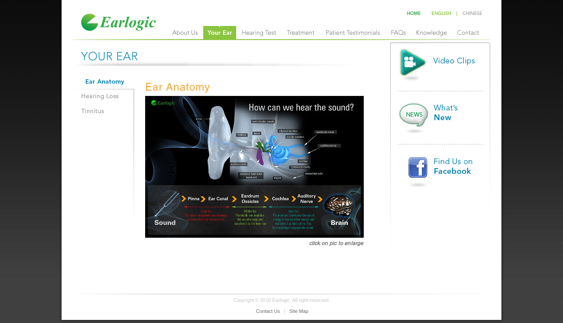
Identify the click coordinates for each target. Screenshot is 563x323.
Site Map (298, 311)
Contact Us (268, 311)
